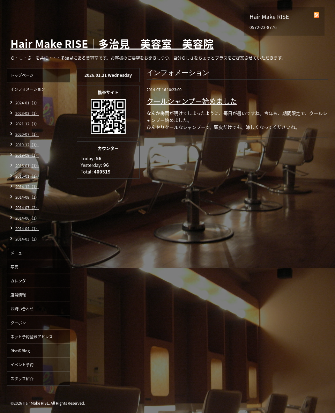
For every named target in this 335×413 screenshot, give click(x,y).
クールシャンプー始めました (192, 101)
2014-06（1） (27, 218)
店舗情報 (18, 295)
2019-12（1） (27, 145)
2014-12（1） (27, 187)
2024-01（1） (27, 103)
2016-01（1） (27, 166)
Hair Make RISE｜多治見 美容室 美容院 (112, 43)
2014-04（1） (27, 228)
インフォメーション (27, 89)
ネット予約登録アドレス (31, 337)
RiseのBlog (20, 351)
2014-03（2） (27, 239)
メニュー (18, 253)
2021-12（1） (27, 124)
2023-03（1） (27, 113)
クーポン (18, 323)
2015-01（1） (27, 176)
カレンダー (20, 281)
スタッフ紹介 (22, 379)
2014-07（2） (27, 208)
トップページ (22, 75)
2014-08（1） (27, 197)
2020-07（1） (27, 134)
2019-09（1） (27, 155)
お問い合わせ (22, 309)
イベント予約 (22, 365)
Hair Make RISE (36, 403)
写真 (14, 267)
